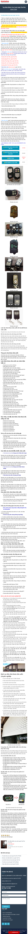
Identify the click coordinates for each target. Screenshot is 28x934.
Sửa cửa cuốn (5, 43)
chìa (5, 69)
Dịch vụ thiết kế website (7, 912)
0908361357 (14, 932)
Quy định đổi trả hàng (7, 918)
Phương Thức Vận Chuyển (8, 919)
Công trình (13, 9)
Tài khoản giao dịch (6, 916)
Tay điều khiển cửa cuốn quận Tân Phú (10, 15)
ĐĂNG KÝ (6, 906)
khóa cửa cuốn (9, 69)
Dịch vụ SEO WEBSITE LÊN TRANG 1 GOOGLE (11, 914)
